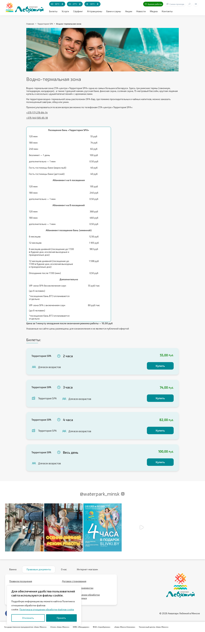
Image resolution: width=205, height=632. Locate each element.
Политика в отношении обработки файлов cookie (46, 609)
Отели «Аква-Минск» (59, 627)
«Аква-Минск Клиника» (124, 627)
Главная (30, 24)
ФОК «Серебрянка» (101, 627)
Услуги (65, 11)
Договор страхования (74, 581)
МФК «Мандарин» (81, 627)
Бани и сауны (113, 11)
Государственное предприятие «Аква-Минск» (25, 627)
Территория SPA (45, 24)
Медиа (154, 11)
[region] (44, 605)
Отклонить (28, 617)
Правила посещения (20, 581)
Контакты (167, 11)
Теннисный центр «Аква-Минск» (153, 627)
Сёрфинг (78, 11)
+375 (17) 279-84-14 (37, 112)
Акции (128, 11)
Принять (61, 617)
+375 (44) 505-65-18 (37, 117)
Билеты (53, 11)
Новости (141, 11)
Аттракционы (94, 11)
